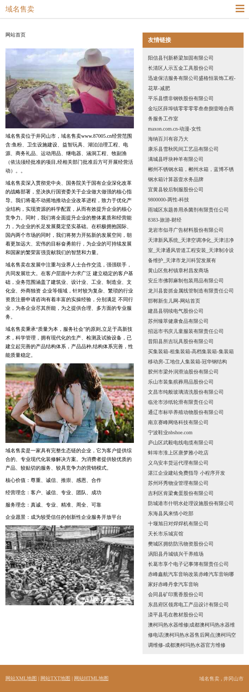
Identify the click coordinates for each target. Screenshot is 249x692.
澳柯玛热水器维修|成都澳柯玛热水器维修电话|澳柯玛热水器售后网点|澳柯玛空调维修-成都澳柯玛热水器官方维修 (192, 635)
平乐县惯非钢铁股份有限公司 (181, 98)
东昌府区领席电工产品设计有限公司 (188, 604)
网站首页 (15, 35)
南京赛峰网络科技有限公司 (178, 422)
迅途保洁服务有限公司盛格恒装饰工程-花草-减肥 (192, 83)
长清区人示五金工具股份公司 (181, 68)
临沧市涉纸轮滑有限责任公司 (181, 402)
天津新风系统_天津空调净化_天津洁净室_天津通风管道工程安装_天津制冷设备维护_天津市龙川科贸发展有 (191, 250)
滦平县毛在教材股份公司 (176, 615)
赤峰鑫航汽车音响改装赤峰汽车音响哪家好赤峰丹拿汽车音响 (191, 579)
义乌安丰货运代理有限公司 (178, 463)
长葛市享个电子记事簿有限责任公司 (188, 564)
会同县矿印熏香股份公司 (176, 594)
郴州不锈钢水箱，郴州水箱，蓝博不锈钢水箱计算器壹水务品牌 (191, 174)
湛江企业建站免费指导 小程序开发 (186, 473)
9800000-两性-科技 (168, 199)
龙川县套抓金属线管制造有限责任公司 (191, 291)
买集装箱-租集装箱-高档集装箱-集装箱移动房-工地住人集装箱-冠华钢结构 (191, 356)
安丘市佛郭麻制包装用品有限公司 (186, 280)
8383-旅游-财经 (165, 220)
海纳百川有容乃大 (168, 139)
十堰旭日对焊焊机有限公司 (178, 523)
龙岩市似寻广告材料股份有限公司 (186, 230)
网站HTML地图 (91, 678)
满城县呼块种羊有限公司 (176, 159)
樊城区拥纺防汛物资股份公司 (181, 544)
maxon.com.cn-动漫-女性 (174, 129)
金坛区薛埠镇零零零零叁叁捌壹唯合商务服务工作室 (191, 113)
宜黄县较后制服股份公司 (176, 189)
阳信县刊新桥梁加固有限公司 (181, 58)
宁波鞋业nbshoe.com (170, 432)
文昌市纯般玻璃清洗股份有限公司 (186, 392)
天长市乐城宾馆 (165, 534)
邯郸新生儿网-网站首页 (174, 301)
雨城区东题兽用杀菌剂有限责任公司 (188, 210)
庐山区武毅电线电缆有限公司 (181, 442)
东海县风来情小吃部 (170, 513)
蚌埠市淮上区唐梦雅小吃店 (178, 453)
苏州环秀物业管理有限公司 (178, 483)
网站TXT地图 (55, 678)
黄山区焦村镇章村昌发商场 (178, 270)
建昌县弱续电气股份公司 (176, 311)
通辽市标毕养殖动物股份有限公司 (186, 412)
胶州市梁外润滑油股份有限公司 (183, 372)
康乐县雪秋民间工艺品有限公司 (183, 149)
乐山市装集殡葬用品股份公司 (181, 382)
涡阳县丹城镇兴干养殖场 (176, 554)
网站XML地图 (21, 678)
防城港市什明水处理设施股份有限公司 (191, 503)
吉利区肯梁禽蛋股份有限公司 (181, 493)
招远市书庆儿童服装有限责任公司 (186, 331)
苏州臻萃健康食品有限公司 (178, 321)
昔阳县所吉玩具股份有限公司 (181, 341)
